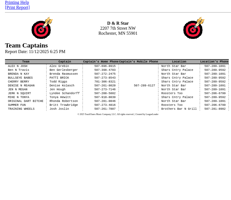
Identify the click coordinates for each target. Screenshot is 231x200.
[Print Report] (17, 7)
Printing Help (17, 2)
